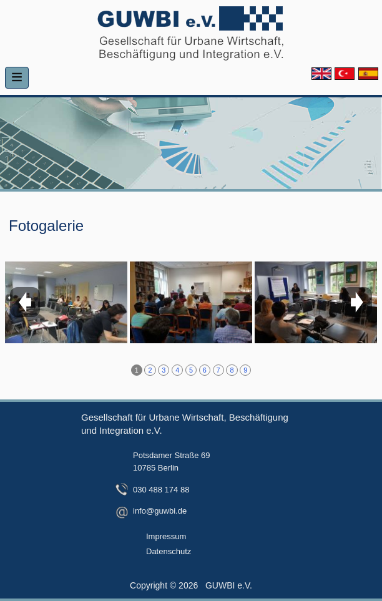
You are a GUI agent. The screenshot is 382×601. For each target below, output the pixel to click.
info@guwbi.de (160, 510)
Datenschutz (168, 551)
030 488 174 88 (161, 489)
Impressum (166, 536)
